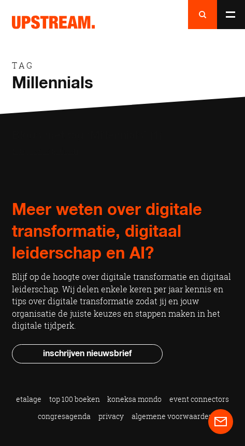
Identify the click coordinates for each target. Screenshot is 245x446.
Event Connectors (199, 399)
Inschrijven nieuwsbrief (87, 354)
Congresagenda (64, 416)
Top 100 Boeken (74, 399)
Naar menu (230, 14)
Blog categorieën (45, 151)
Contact (220, 421)
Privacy (111, 416)
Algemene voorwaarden (172, 416)
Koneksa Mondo (134, 399)
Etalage (28, 399)
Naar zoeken (202, 14)
